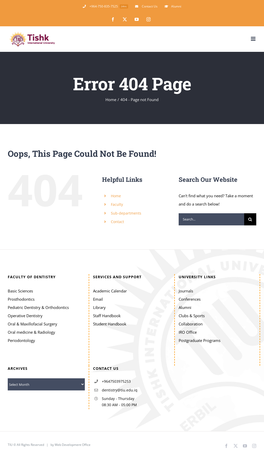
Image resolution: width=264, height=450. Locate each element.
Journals (186, 290)
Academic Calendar (110, 290)
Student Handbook (109, 323)
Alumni (185, 307)
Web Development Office (73, 445)
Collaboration (191, 323)
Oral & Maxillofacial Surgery (32, 323)
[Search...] (211, 219)
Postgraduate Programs (199, 340)
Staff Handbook (107, 315)
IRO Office (188, 332)
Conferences (190, 299)
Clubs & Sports (192, 315)
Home (116, 195)
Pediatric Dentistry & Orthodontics (38, 307)
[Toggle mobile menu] (253, 39)
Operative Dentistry (25, 315)
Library (99, 307)
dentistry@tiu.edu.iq (119, 390)
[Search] (250, 219)
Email (98, 299)
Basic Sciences (20, 290)
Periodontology (21, 340)
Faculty (117, 204)
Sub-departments (126, 213)
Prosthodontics (21, 299)
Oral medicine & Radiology (31, 332)
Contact (117, 221)
